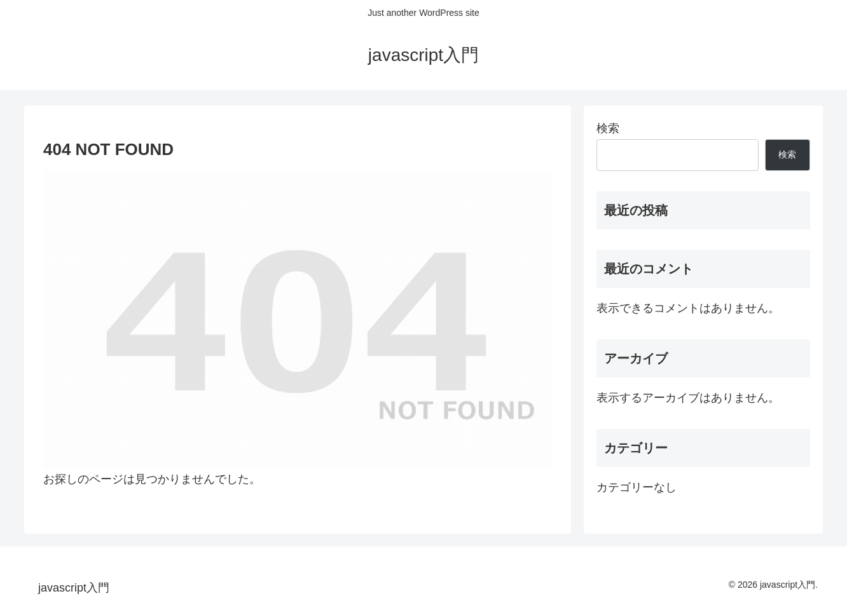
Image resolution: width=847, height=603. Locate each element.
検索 (607, 128)
